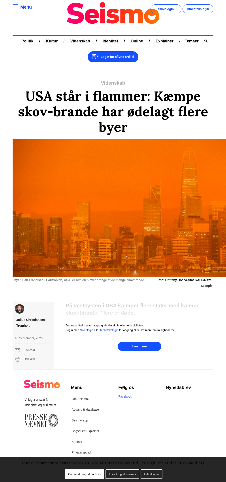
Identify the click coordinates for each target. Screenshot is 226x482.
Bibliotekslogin (198, 9)
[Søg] (204, 41)
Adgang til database (85, 409)
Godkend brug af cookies (84, 474)
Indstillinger (151, 474)
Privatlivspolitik (82, 452)
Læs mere (139, 346)
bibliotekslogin (109, 330)
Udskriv (29, 359)
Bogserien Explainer (85, 431)
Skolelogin (166, 9)
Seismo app (80, 420)
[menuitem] (27, 41)
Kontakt (29, 350)
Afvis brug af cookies (122, 474)
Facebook (125, 396)
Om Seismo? (81, 399)
